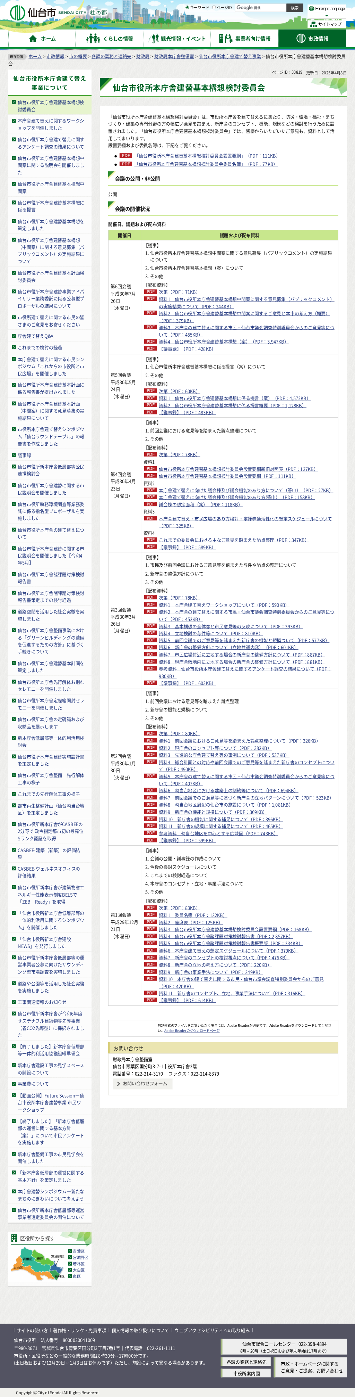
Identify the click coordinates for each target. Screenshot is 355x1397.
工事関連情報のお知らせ (42, 1001)
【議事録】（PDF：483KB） (182, 426)
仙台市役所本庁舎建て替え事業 (230, 55)
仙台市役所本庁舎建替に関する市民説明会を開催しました (51, 488)
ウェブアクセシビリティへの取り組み (212, 1330)
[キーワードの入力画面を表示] (187, 24)
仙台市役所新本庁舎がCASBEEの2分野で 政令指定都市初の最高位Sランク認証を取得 (51, 831)
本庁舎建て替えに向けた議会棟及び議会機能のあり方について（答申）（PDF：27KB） (220, 522)
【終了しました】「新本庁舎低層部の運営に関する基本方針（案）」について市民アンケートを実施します (51, 1131)
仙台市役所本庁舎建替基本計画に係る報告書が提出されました (51, 388)
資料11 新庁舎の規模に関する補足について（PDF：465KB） (216, 938)
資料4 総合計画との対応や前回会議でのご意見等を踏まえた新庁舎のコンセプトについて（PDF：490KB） (219, 864)
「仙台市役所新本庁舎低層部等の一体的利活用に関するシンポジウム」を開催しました (51, 919)
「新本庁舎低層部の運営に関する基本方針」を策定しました (51, 1176)
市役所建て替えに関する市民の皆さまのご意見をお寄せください (51, 321)
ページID (222, 24)
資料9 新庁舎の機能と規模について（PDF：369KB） (208, 924)
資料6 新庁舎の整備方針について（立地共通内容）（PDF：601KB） (215, 721)
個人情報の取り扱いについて (140, 1330)
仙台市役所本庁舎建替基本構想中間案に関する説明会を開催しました (51, 164)
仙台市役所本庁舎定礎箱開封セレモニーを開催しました (51, 704)
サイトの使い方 (32, 1330)
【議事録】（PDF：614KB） (182, 1141)
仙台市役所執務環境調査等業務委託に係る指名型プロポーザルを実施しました (51, 510)
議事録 (24, 454)
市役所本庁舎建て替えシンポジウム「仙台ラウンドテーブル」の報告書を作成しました (51, 436)
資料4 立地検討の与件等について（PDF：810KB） (206, 696)
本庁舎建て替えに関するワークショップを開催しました (51, 124)
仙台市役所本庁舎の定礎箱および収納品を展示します (51, 723)
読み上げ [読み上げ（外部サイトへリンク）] (228, 7)
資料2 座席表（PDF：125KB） (186, 1035)
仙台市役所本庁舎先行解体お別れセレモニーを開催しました (51, 685)
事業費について (33, 1083)
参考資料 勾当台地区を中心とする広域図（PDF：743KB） (213, 946)
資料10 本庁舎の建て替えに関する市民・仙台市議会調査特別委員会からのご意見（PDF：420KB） (221, 1117)
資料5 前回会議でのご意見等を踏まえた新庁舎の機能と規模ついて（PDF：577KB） (219, 707)
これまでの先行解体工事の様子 (49, 793)
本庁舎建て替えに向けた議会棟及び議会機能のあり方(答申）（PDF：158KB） (214, 536)
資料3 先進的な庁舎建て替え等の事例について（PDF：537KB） (219, 853)
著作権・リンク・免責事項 (79, 1330)
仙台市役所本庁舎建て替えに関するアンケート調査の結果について (51, 143)
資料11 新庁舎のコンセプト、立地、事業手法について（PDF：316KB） (218, 1131)
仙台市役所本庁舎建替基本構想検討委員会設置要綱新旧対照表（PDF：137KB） (216, 486)
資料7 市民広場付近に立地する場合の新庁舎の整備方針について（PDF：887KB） (219, 735)
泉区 (76, 1276)
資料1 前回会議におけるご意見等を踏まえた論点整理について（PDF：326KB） (217, 836)
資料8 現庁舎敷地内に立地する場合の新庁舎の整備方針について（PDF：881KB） (219, 749)
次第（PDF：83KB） (174, 1020)
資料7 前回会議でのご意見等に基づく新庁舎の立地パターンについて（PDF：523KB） (219, 907)
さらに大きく (289, 15)
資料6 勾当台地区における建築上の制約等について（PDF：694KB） (215, 892)
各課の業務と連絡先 (111, 55)
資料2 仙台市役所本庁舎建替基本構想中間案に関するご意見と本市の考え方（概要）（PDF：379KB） (219, 316)
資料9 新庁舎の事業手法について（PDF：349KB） (206, 1105)
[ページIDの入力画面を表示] (214, 24)
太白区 (79, 1269)
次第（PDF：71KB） (174, 291)
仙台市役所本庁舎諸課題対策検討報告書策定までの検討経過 (51, 596)
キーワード (197, 24)
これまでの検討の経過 (40, 347)
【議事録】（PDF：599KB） (182, 953)
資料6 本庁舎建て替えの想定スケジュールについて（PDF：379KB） (215, 1081)
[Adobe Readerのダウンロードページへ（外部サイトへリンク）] (133, 1166)
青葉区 (79, 1251)
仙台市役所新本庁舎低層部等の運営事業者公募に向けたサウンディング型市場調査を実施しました (51, 964)
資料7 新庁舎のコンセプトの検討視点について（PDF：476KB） (219, 1091)
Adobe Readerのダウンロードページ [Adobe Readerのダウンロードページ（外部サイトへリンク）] (191, 1171)
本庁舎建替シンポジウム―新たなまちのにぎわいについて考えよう (51, 1195)
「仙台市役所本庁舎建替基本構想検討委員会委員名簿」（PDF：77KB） (206, 164)
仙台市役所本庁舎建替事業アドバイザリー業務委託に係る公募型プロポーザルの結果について (51, 298)
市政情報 (55, 55)
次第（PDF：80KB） (174, 825)
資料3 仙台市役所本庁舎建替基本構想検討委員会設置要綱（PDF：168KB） (221, 1045)
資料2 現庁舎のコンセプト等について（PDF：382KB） (210, 846)
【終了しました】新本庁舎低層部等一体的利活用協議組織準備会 (51, 1050)
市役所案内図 (246, 1373)
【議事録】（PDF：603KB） (182, 774)
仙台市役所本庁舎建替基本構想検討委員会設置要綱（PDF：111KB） (213, 501)
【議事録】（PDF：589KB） (182, 596)
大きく (267, 15)
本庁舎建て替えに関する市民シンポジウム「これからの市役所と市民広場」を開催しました (51, 365)
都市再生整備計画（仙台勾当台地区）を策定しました (51, 809)
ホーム (35, 55)
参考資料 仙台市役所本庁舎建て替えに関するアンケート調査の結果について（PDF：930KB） (220, 764)
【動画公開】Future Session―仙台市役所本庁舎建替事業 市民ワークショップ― (51, 1102)
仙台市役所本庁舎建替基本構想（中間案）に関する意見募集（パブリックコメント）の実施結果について (51, 250)
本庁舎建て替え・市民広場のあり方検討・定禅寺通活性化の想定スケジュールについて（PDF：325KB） (220, 565)
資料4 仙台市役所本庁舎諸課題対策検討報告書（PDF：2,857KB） (221, 1056)
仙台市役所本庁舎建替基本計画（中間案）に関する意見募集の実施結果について (51, 410)
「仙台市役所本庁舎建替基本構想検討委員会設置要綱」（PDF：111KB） (207, 155)
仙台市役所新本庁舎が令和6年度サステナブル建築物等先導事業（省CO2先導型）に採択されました (51, 1024)
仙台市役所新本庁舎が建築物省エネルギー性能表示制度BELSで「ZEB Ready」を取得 (51, 894)
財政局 (142, 55)
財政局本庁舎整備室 (174, 55)
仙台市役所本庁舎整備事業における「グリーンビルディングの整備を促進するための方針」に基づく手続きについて (51, 641)
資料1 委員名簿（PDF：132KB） (188, 1027)
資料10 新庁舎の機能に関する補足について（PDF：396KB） (216, 931)
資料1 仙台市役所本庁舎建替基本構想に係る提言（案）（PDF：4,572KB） (219, 402)
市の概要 (78, 55)
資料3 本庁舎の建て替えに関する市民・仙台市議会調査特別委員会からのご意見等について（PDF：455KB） (219, 331)
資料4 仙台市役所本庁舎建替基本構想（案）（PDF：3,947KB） (219, 341)
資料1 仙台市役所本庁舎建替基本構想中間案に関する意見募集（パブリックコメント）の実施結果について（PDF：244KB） (217, 302)
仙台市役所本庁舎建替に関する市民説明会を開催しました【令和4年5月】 (51, 555)
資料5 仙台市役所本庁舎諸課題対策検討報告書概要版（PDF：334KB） (217, 1067)
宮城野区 (80, 1257)
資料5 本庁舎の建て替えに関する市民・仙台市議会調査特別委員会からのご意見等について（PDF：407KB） (219, 878)
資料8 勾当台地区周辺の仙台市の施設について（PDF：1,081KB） (221, 917)
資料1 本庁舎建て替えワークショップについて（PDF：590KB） (219, 660)
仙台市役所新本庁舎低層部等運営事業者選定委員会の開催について (51, 1213)
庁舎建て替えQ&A (35, 335)
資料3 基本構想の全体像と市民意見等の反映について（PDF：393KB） (217, 685)
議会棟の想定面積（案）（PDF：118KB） (196, 546)
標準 (277, 7)
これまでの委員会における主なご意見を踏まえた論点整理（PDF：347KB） (220, 586)
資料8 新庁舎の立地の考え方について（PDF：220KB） (210, 1098)
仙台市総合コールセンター (269, 1343)
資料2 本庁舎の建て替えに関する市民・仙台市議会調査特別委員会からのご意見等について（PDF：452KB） (219, 671)
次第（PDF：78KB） (174, 468)
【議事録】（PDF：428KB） (182, 348)
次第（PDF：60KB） (174, 390)
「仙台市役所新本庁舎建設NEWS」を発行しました (44, 942)
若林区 (79, 1263)
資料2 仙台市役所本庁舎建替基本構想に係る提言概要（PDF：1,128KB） (217, 416)
